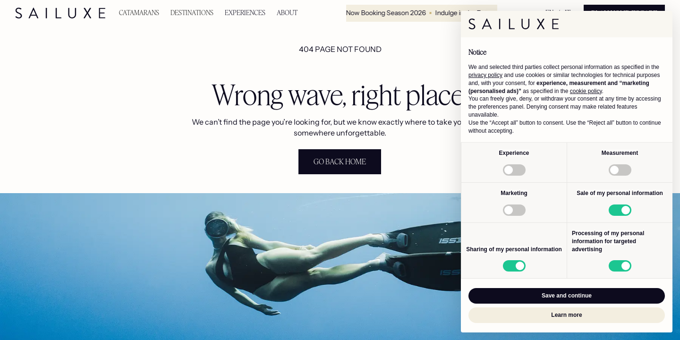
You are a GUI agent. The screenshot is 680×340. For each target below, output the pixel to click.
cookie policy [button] (586, 91)
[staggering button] (339, 161)
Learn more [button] (566, 315)
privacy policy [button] (485, 75)
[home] (60, 13)
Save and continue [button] (567, 295)
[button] (139, 13)
